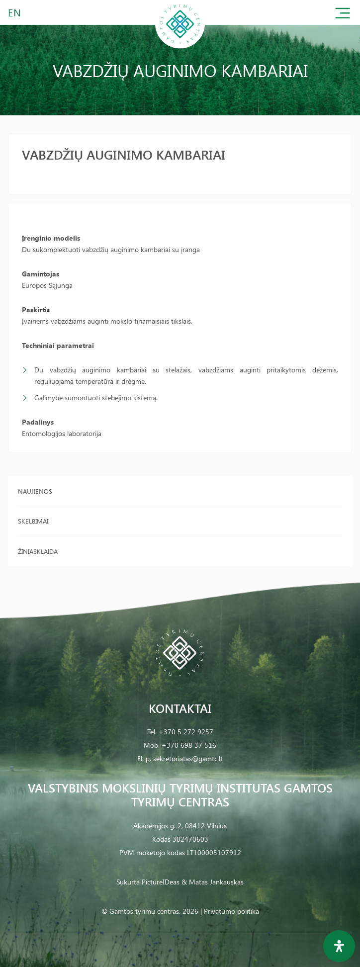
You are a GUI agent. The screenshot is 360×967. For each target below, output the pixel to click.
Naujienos (35, 491)
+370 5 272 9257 (186, 731)
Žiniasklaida (38, 551)
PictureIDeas (161, 881)
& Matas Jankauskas (212, 881)
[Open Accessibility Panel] (339, 946)
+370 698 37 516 (189, 745)
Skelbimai (33, 521)
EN (15, 12)
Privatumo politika (231, 911)
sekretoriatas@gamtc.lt (188, 758)
